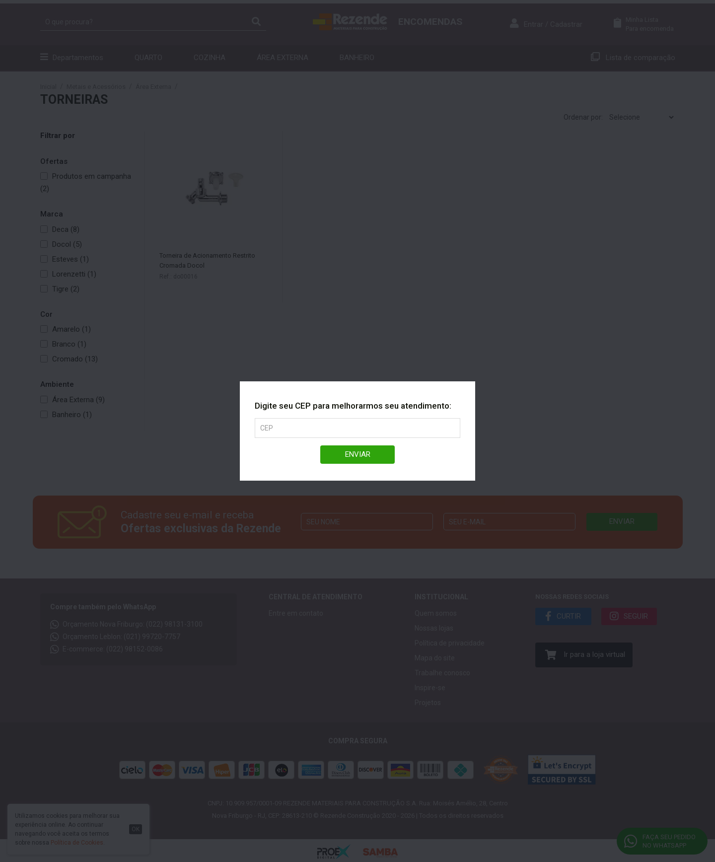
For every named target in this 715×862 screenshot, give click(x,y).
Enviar (357, 454)
